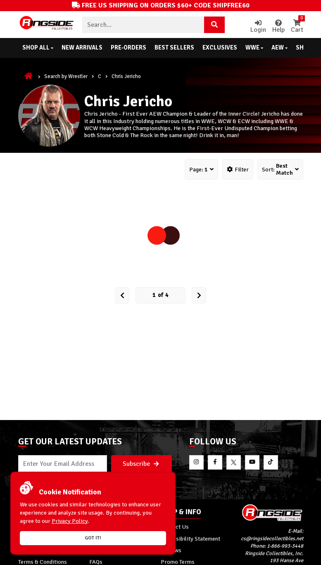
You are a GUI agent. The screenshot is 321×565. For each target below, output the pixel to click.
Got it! (93, 538)
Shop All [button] (37, 47)
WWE (254, 47)
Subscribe (141, 464)
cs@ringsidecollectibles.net (272, 538)
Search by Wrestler (66, 76)
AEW (279, 47)
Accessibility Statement (190, 538)
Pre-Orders (128, 47)
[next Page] (199, 295)
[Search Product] (214, 25)
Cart (297, 26)
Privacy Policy (70, 521)
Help (278, 26)
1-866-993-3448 (285, 546)
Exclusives (219, 47)
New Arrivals (82, 47)
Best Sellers (174, 47)
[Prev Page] (122, 295)
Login (258, 26)
